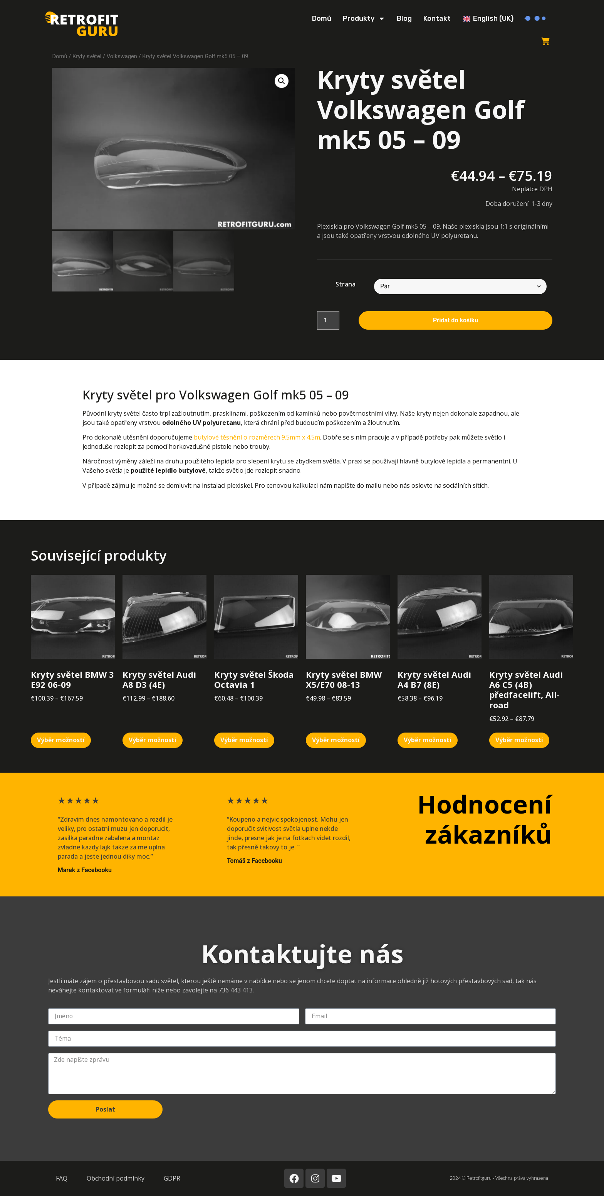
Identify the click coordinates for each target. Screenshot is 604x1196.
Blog (404, 18)
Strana (346, 284)
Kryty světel (86, 56)
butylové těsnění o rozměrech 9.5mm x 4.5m (257, 437)
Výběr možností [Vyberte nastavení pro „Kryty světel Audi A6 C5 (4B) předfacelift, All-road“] (519, 740)
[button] (282, 81)
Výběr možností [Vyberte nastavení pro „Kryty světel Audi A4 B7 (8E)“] (427, 740)
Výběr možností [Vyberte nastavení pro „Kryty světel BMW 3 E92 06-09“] (61, 740)
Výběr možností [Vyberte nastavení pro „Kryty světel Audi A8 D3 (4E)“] (152, 740)
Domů (321, 18)
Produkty (364, 18)
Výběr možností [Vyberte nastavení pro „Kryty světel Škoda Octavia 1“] (244, 740)
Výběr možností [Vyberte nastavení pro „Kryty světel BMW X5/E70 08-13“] (336, 740)
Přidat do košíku (455, 320)
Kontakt (437, 18)
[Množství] (328, 320)
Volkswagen (122, 56)
